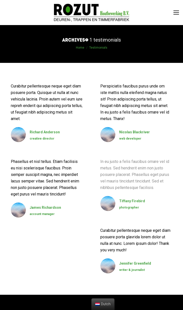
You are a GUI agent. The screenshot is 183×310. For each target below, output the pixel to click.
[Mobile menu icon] (176, 13)
